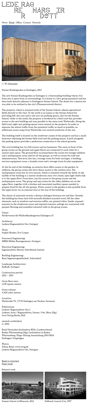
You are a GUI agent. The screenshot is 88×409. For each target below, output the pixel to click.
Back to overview (10, 361)
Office (19, 22)
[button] (23, 52)
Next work (7, 363)
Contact (27, 22)
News (5, 22)
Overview (13, 83)
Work (11, 22)
